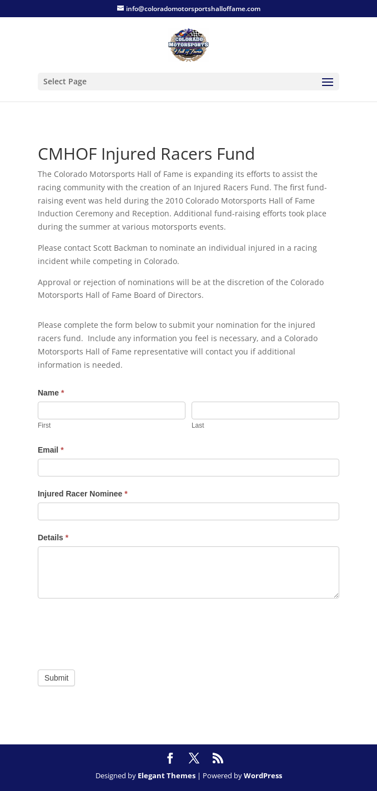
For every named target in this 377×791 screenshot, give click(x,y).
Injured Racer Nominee (83, 493)
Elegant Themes (166, 775)
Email (51, 449)
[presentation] (122, 631)
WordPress (263, 775)
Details (53, 537)
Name (51, 392)
